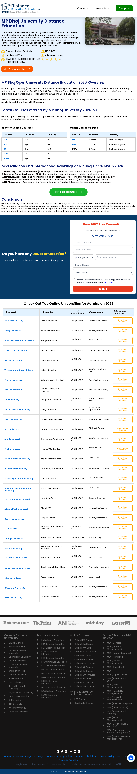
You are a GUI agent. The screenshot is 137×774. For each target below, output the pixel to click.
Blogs (28, 756)
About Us (17, 756)
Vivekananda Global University (19, 370)
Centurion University (14, 519)
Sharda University (13, 390)
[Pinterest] (79, 751)
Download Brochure (122, 321)
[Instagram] (66, 751)
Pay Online (66, 756)
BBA (5, 139)
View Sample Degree (122, 430)
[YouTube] (75, 751)
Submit (103, 289)
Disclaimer (108, 283)
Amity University (12, 331)
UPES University (11, 429)
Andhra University (13, 549)
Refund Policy (107, 756)
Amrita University (13, 439)
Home (6, 756)
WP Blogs (38, 756)
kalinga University (13, 539)
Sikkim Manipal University (17, 410)
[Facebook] (57, 751)
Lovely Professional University (19, 341)
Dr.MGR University (13, 598)
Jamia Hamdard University (18, 499)
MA (73, 139)
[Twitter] (62, 751)
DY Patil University (13, 360)
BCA (6, 144)
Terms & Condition (69, 760)
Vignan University (13, 419)
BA (5, 149)
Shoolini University (13, 380)
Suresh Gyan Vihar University (18, 479)
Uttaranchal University (15, 469)
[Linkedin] (70, 751)
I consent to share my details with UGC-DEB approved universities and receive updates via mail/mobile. (101, 281)
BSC (6, 153)
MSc (74, 144)
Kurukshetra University (15, 557)
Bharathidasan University (17, 568)
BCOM (7, 158)
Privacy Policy (125, 756)
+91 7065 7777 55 (103, 236)
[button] (17, 69)
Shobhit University (13, 449)
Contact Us (51, 756)
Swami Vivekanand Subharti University (18, 489)
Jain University (11, 400)
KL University (10, 529)
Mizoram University (14, 578)
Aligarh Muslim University (17, 509)
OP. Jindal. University (14, 588)
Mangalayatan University (17, 459)
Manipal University (13, 321)
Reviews (79, 756)
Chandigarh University (15, 350)
